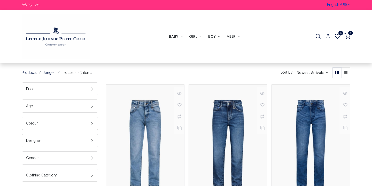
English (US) (337, 5)
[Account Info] (328, 36)
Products (29, 73)
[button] (312, 72)
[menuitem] (176, 36)
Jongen (49, 73)
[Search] (318, 36)
